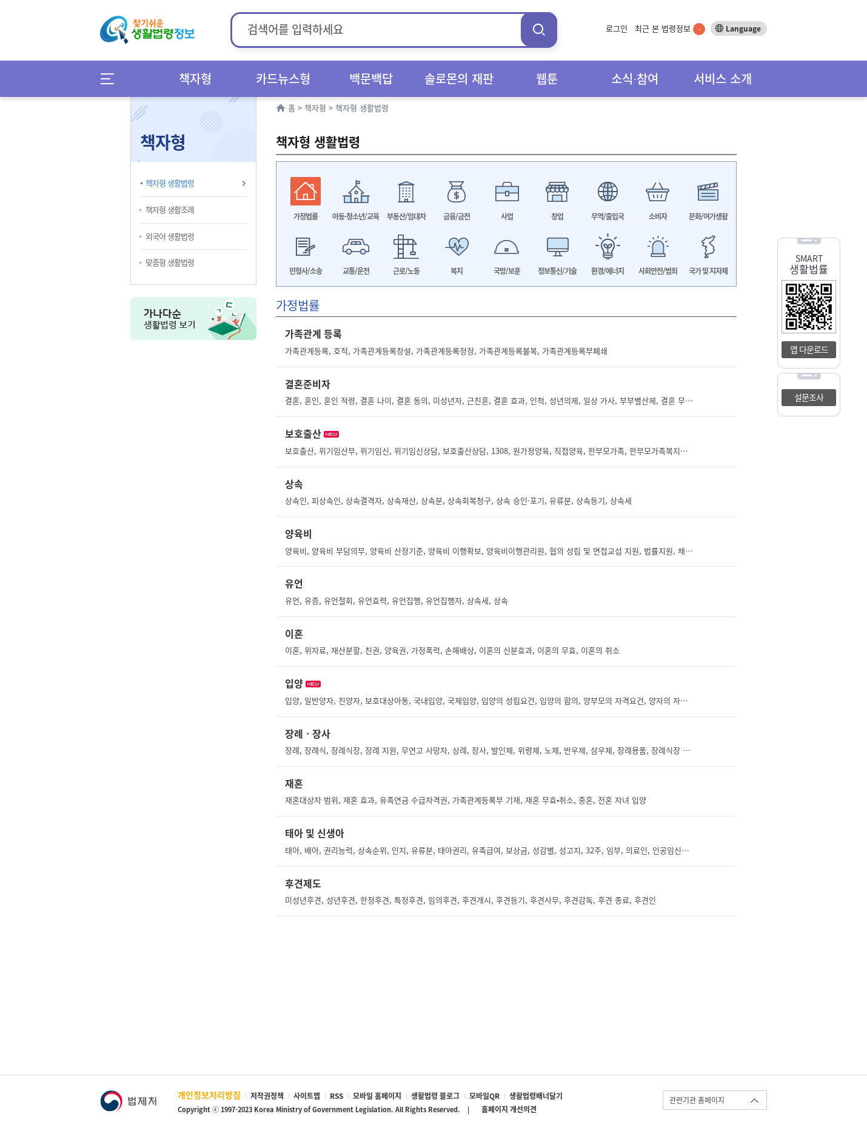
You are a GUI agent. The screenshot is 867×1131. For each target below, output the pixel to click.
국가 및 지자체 (708, 270)
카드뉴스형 (283, 78)
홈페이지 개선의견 (509, 1109)
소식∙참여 (634, 78)
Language (743, 28)
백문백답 (371, 78)
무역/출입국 (607, 216)
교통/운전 (356, 270)
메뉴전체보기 (111, 78)
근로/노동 (406, 270)
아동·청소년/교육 (355, 216)
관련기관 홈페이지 (697, 1100)
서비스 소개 (723, 78)
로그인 (617, 28)
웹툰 (547, 78)
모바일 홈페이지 (377, 1095)
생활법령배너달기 (536, 1095)
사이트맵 (306, 1095)
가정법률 (305, 216)
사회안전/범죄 (657, 270)
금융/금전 (456, 216)
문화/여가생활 (708, 216)
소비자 (658, 216)
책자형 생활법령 (170, 183)
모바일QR (484, 1095)
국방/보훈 (507, 270)
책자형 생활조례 (170, 209)
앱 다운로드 (809, 349)
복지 (456, 270)
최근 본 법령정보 (670, 28)
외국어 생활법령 (170, 236)
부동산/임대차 (406, 216)
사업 (507, 216)
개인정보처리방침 (209, 1095)
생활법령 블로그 (435, 1095)
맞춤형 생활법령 (170, 262)
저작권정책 (267, 1095)
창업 (557, 216)
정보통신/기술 (557, 270)
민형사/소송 (305, 270)
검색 (539, 29)
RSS (336, 1095)
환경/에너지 (607, 270)
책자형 (195, 78)
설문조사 (808, 397)
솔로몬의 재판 (459, 78)
